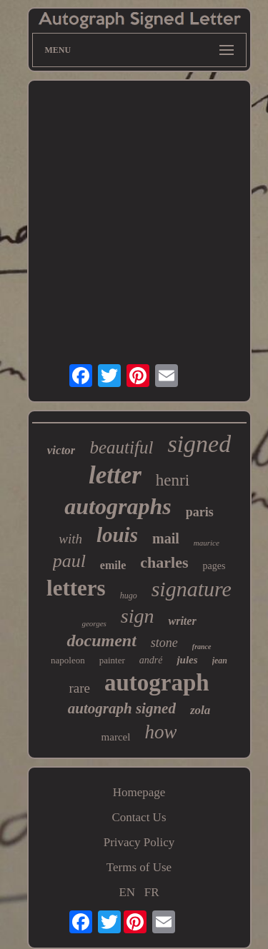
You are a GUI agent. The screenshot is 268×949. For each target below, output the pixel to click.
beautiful (121, 447)
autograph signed (122, 708)
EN (127, 892)
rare (79, 688)
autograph (156, 683)
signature (192, 589)
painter (112, 660)
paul (69, 561)
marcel (116, 737)
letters (76, 588)
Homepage (139, 792)
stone (164, 643)
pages (213, 566)
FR (151, 892)
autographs (117, 506)
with (70, 538)
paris (200, 512)
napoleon (68, 660)
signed (199, 444)
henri (172, 480)
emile (113, 565)
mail (165, 538)
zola (200, 710)
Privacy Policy (139, 842)
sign (137, 616)
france (202, 647)
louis (117, 534)
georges (93, 623)
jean (219, 661)
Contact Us (138, 817)
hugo (128, 596)
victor (61, 450)
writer (182, 621)
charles (164, 562)
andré (151, 660)
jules (187, 660)
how (160, 732)
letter (115, 475)
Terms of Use (139, 867)
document (101, 640)
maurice (206, 542)
